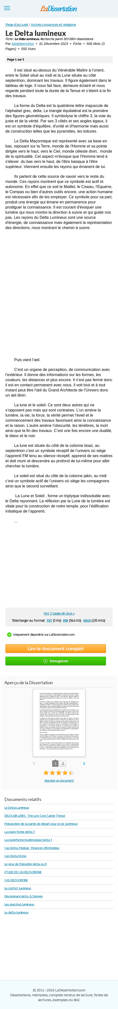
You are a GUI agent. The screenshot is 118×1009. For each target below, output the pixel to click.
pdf (65, 620)
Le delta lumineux (16, 912)
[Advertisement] (59, 294)
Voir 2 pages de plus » (59, 613)
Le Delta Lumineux (16, 808)
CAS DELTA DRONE (16, 880)
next (84, 764)
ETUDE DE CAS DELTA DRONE (22, 872)
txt (49, 620)
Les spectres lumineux (19, 904)
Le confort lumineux (17, 888)
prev (34, 764)
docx (87, 620)
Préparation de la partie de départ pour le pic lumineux (41, 824)
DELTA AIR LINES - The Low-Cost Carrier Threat (34, 816)
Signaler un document (59, 780)
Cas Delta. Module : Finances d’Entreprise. (31, 848)
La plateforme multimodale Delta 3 (28, 840)
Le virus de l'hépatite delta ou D (25, 864)
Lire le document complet (56, 648)
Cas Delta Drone (15, 856)
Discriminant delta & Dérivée (23, 896)
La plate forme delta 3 (19, 832)
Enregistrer (55, 661)
